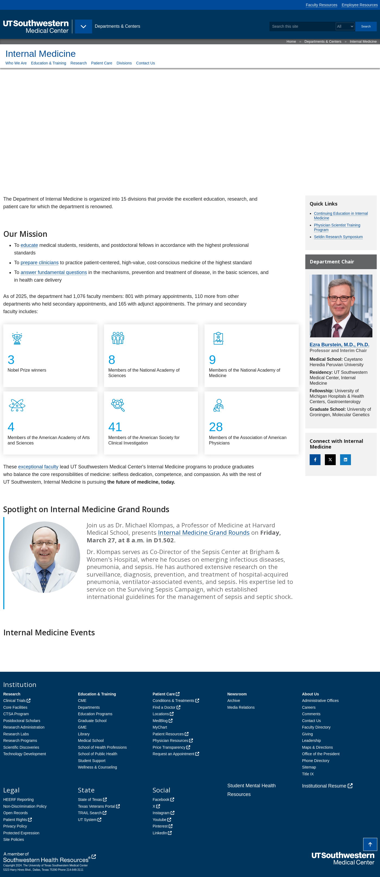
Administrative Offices (320, 700)
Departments (89, 707)
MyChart (160, 727)
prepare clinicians (40, 262)
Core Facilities (15, 707)
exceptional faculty (38, 466)
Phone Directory (315, 760)
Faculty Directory (316, 727)
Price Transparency (169, 747)
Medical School (91, 740)
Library (84, 734)
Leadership (311, 740)
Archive (233, 700)
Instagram (161, 813)
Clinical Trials (14, 700)
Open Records (15, 813)
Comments (311, 714)
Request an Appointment (173, 754)
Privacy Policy (15, 826)
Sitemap (309, 767)
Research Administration (24, 727)
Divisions (124, 63)
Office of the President (321, 754)
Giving (307, 734)
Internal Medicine (363, 41)
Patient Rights (15, 819)
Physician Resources (170, 740)
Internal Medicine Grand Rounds (204, 532)
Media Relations (241, 707)
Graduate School (92, 721)
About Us (310, 694)
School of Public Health (97, 754)
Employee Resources (360, 5)
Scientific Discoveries (21, 747)
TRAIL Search (90, 813)
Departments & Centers (322, 41)
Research (79, 63)
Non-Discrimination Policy (25, 806)
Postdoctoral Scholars (21, 721)
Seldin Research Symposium (338, 237)
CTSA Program (16, 714)
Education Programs (95, 714)
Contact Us (145, 63)
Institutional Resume (324, 786)
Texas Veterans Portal (96, 806)
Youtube (160, 819)
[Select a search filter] (345, 26)
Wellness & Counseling (97, 767)
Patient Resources (168, 734)
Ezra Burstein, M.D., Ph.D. (339, 344)
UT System (87, 819)
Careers (309, 707)
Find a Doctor (164, 707)
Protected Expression (21, 833)
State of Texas (90, 799)
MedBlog (160, 721)
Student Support (91, 760)
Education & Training (48, 63)
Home (291, 41)
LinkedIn (160, 833)
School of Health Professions (102, 747)
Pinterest (160, 826)
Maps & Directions (317, 747)
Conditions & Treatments (173, 700)
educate (29, 245)
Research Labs (16, 734)
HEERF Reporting (18, 799)
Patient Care (101, 63)
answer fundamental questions (54, 272)
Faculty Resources (321, 5)
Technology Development (24, 754)
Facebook (161, 799)
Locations (161, 714)
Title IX (308, 774)
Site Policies (13, 839)
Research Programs (20, 740)
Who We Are (16, 63)
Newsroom (237, 694)
